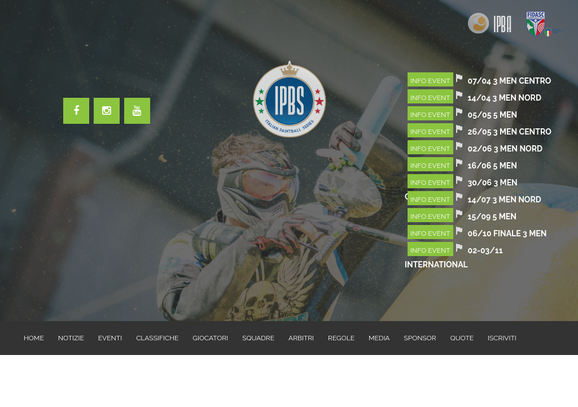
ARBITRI (301, 338)
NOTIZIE (71, 338)
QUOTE (462, 338)
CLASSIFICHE (157, 338)
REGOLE (341, 338)
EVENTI (110, 338)
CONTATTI (40, 372)
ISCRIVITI (502, 338)
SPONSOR (420, 338)
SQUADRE (258, 338)
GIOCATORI (210, 338)
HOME (34, 338)
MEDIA (379, 338)
